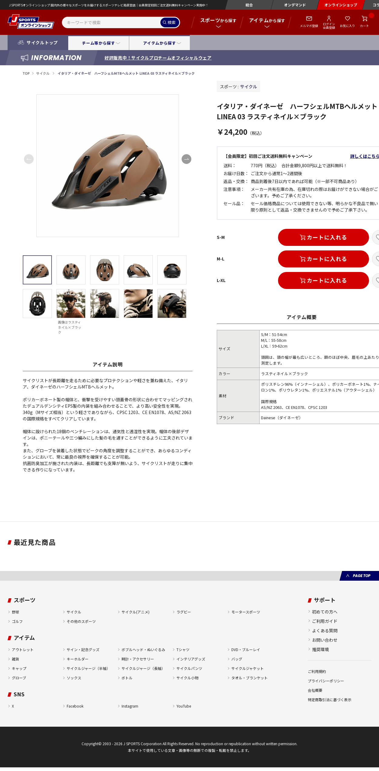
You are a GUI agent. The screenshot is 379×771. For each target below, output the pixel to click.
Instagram (130, 705)
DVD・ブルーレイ (245, 649)
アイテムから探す (159, 43)
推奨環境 (320, 649)
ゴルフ (17, 621)
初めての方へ (324, 612)
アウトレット (23, 649)
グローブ (19, 677)
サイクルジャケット (247, 668)
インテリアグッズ (190, 658)
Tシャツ (183, 649)
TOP (26, 73)
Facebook (75, 705)
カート (364, 25)
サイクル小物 (187, 677)
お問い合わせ (324, 640)
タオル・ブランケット (249, 677)
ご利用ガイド (324, 621)
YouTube (183, 705)
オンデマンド (295, 4)
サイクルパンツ (189, 668)
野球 (15, 611)
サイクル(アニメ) (135, 611)
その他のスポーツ (81, 621)
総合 (249, 4)
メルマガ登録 (309, 25)
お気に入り (347, 25)
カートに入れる (327, 237)
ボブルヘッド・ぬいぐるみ (143, 649)
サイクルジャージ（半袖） (88, 668)
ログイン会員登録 (329, 25)
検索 (172, 22)
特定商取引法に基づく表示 (329, 699)
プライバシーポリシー (326, 680)
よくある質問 (324, 630)
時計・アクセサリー (138, 658)
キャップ (19, 668)
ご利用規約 (317, 671)
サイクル (43, 73)
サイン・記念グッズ (83, 649)
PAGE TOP (361, 575)
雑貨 (15, 658)
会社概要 (315, 690)
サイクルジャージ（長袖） (143, 668)
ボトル (127, 677)
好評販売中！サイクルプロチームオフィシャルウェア (158, 58)
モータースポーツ (245, 611)
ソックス (74, 677)
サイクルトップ (42, 42)
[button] (186, 159)
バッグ (236, 658)
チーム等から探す (98, 43)
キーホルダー (78, 658)
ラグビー (183, 611)
